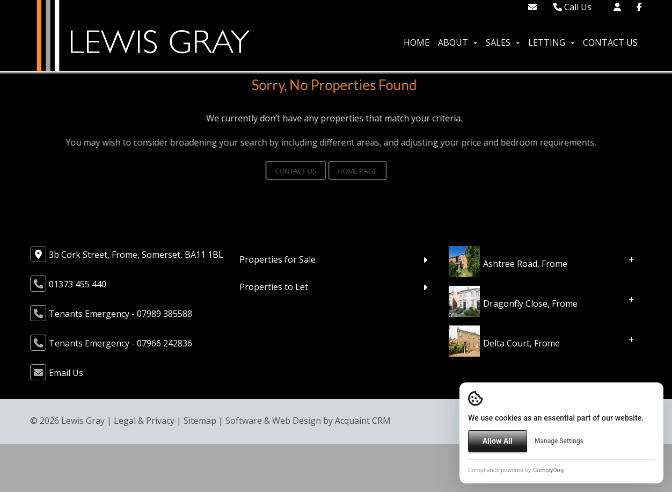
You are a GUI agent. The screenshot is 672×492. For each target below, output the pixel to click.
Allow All (498, 441)
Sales (503, 42)
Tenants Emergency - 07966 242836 (120, 343)
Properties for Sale (277, 259)
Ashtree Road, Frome (525, 264)
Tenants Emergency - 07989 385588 (120, 314)
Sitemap (200, 420)
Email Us (66, 373)
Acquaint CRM (363, 420)
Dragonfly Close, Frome (530, 303)
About (457, 42)
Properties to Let (273, 287)
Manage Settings (559, 441)
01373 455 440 (77, 284)
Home (416, 42)
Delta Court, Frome (521, 343)
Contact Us (610, 42)
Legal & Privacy (144, 420)
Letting (551, 42)
